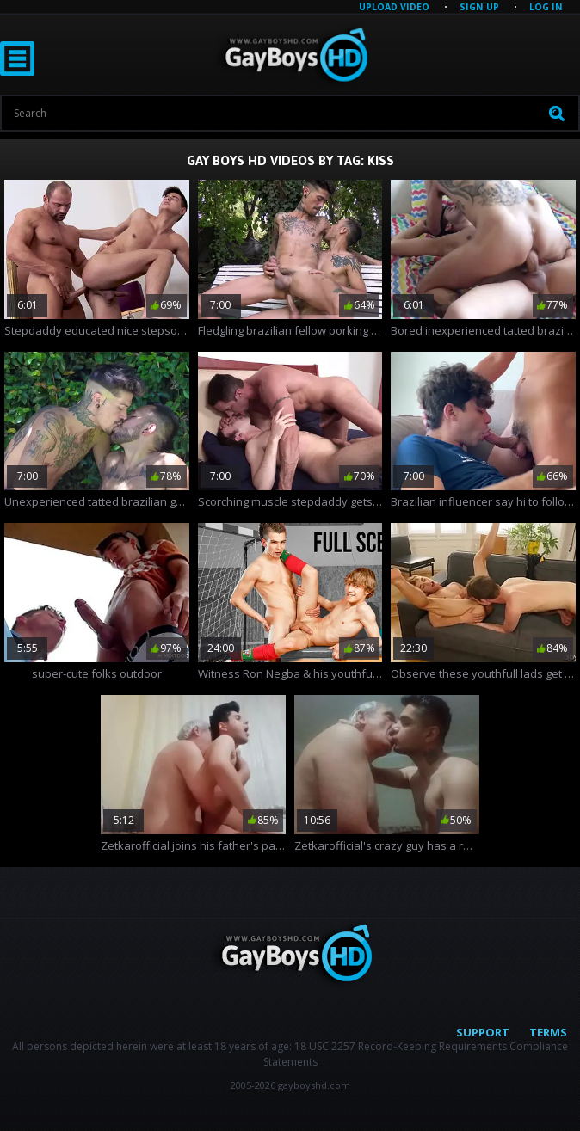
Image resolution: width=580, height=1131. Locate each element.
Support (482, 1032)
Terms (548, 1032)
